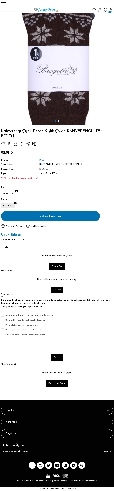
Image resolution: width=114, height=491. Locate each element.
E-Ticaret (50, 489)
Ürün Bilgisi (11, 235)
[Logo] (45, 10)
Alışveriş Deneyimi (8, 364)
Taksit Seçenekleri (8, 294)
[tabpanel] (57, 69)
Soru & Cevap (6, 271)
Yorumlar (4, 247)
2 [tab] (58, 121)
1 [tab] (55, 121)
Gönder (57, 357)
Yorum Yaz (57, 266)
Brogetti (43, 160)
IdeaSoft (41, 489)
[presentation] (27, 345)
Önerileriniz (6, 297)
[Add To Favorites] (3, 144)
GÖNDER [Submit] (107, 452)
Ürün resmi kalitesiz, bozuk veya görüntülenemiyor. (29, 315)
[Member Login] (100, 10)
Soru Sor (57, 290)
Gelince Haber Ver (50, 216)
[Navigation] (3, 2)
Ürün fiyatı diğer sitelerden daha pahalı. (24, 330)
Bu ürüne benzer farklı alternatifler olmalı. (25, 335)
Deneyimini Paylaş (57, 383)
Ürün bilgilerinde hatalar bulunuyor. (22, 325)
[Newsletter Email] (57, 452)
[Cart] (111, 10)
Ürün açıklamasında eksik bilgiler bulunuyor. (26, 320)
